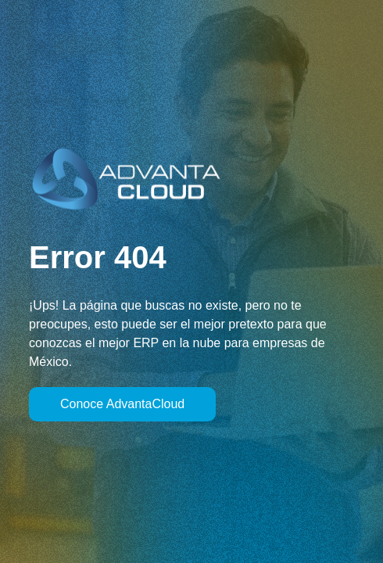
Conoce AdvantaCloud (122, 404)
